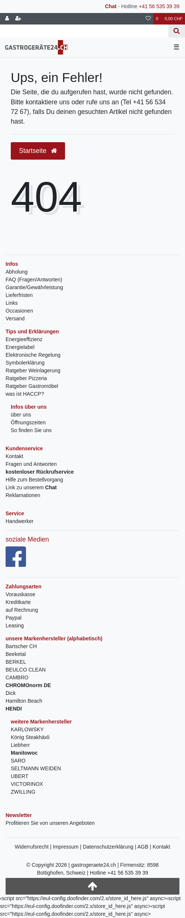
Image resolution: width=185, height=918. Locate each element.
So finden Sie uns (31, 430)
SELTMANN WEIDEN (36, 768)
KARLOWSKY (27, 729)
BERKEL (16, 662)
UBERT (19, 776)
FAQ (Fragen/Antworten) (34, 279)
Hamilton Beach (24, 701)
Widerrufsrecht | (34, 847)
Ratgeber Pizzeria (26, 378)
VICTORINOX (27, 784)
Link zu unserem (31, 487)
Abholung (16, 272)
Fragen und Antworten (31, 464)
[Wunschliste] (148, 18)
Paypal (14, 618)
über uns (21, 415)
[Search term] (84, 30)
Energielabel (20, 347)
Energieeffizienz (24, 339)
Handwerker (19, 521)
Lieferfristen (19, 295)
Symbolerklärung (25, 363)
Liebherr (20, 745)
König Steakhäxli (30, 737)
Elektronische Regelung (33, 355)
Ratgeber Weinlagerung (33, 370)
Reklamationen (23, 495)
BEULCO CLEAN (26, 670)
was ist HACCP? (25, 394)
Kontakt (14, 456)
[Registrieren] (18, 18)
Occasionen (19, 311)
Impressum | (68, 847)
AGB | (145, 847)
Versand (15, 318)
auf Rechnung (22, 610)
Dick (11, 693)
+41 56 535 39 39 (159, 6)
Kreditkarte (18, 602)
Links (12, 303)
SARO (18, 761)
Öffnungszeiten (28, 422)
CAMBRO (17, 677)
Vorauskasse (20, 594)
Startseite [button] (38, 150)
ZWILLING (23, 792)
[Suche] (176, 30)
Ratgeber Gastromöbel (32, 386)
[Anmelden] (7, 18)
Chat (111, 6)
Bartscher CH (21, 646)
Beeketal (16, 654)
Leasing (15, 625)
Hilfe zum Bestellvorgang (34, 480)
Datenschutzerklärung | (110, 847)
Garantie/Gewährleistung (34, 287)
